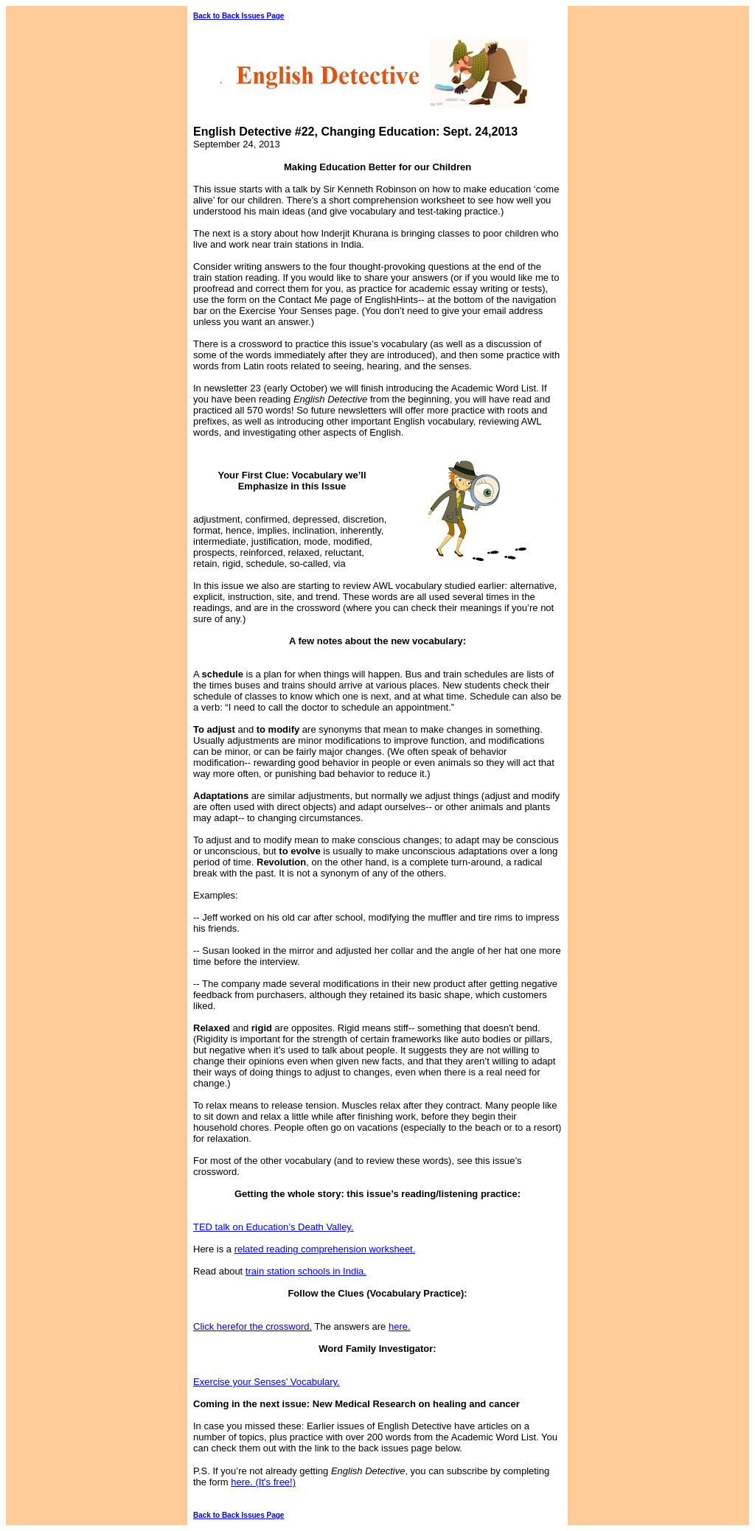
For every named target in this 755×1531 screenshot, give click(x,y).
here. (400, 1326)
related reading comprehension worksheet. (325, 1249)
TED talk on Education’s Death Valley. (273, 1226)
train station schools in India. (306, 1271)
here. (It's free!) (263, 1482)
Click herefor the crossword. (252, 1326)
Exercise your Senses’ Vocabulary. (266, 1381)
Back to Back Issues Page (238, 16)
